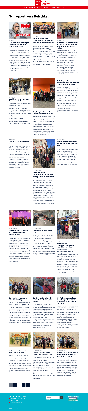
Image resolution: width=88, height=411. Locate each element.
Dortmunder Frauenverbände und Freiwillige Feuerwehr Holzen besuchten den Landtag (68, 354)
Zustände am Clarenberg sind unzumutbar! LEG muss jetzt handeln (42, 299)
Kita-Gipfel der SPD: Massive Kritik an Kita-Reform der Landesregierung (18, 232)
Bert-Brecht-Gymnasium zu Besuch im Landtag (18, 299)
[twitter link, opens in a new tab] (76, 408)
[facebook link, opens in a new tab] (71, 408)
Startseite (25, 7)
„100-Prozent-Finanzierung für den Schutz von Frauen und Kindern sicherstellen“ (19, 44)
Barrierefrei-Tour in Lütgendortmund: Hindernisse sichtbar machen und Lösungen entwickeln (43, 175)
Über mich (38, 7)
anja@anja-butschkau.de (16, 402)
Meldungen (31, 7)
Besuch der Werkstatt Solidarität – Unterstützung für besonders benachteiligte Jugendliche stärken (67, 45)
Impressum (48, 399)
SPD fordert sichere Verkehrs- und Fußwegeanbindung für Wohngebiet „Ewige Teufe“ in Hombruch (67, 300)
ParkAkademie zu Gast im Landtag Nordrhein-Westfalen (42, 353)
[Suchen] (61, 397)
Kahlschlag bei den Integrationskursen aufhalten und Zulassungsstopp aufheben (68, 82)
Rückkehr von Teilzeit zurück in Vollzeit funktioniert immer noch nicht (67, 143)
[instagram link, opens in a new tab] (73, 408)
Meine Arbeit (46, 7)
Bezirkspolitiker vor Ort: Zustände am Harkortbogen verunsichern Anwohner (66, 245)
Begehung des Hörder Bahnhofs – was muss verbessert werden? (43, 113)
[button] (63, 7)
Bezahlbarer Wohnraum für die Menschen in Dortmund (19, 100)
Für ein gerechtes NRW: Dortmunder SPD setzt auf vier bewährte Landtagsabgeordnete (43, 40)
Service (58, 7)
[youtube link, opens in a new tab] (78, 408)
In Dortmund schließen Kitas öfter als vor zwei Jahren (18, 352)
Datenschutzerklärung (50, 401)
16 (23, 385)
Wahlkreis (53, 7)
